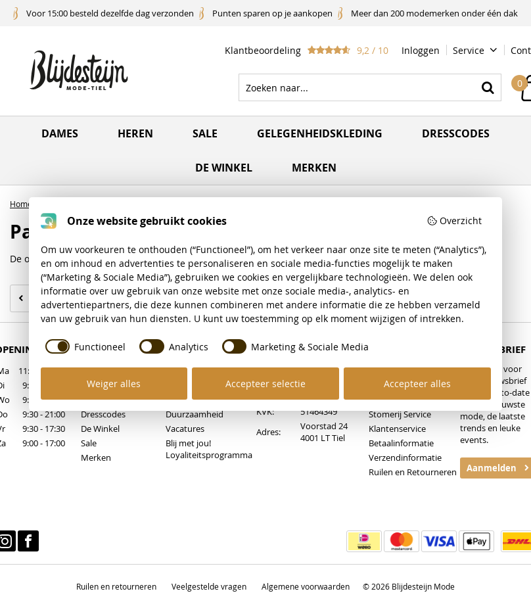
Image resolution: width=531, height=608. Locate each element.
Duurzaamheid (194, 414)
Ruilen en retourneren (116, 586)
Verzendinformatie (405, 457)
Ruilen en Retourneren (413, 472)
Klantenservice (397, 428)
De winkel (223, 167)
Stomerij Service (400, 414)
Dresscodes (456, 133)
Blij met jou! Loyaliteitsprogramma (209, 449)
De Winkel (100, 428)
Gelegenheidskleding (319, 133)
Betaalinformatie (401, 443)
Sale (205, 133)
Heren (135, 133)
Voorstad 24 (324, 426)
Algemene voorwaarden (306, 586)
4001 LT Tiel (322, 438)
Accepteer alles (417, 383)
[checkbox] (83, 346)
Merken (314, 167)
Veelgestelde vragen (209, 586)
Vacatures (185, 428)
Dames (59, 133)
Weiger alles (114, 383)
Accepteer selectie (265, 383)
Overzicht (454, 220)
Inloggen (421, 50)
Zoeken (487, 87)
